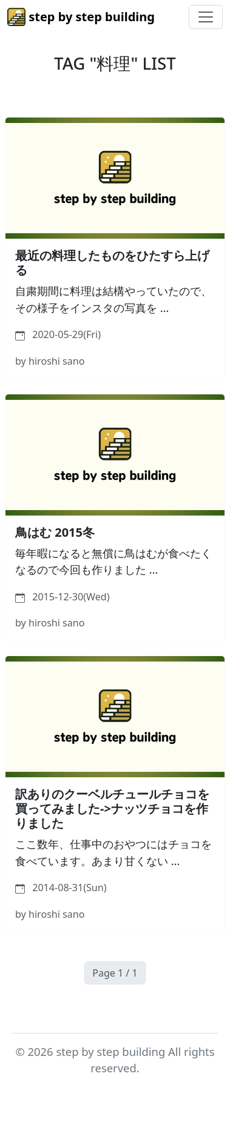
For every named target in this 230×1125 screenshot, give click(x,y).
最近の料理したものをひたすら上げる (112, 262)
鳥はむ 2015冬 (55, 532)
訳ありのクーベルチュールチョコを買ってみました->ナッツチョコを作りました (112, 808)
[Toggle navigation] (206, 17)
